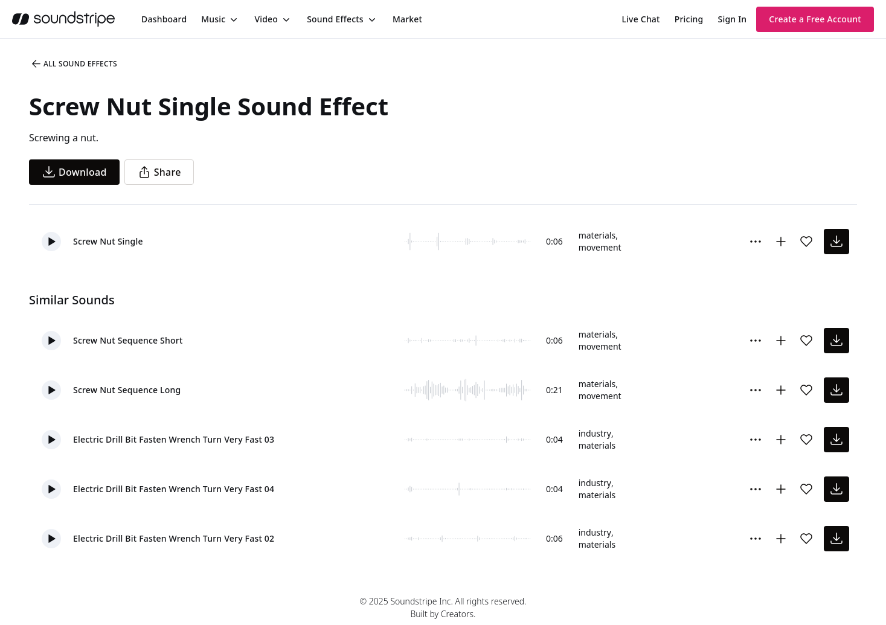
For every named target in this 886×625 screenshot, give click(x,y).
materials (597, 235)
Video (266, 19)
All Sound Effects (73, 64)
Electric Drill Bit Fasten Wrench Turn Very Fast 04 (173, 489)
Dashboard (164, 19)
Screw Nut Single (108, 241)
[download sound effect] (836, 241)
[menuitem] (164, 19)
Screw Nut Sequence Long (127, 390)
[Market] (407, 19)
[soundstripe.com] (63, 19)
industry (595, 433)
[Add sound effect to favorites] (806, 241)
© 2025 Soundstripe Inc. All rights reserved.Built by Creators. (442, 607)
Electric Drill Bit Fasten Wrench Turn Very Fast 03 (173, 439)
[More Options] (755, 241)
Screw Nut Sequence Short (127, 340)
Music (213, 19)
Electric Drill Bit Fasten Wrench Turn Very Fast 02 (173, 538)
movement (600, 247)
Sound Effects (335, 19)
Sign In (732, 19)
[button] (51, 241)
